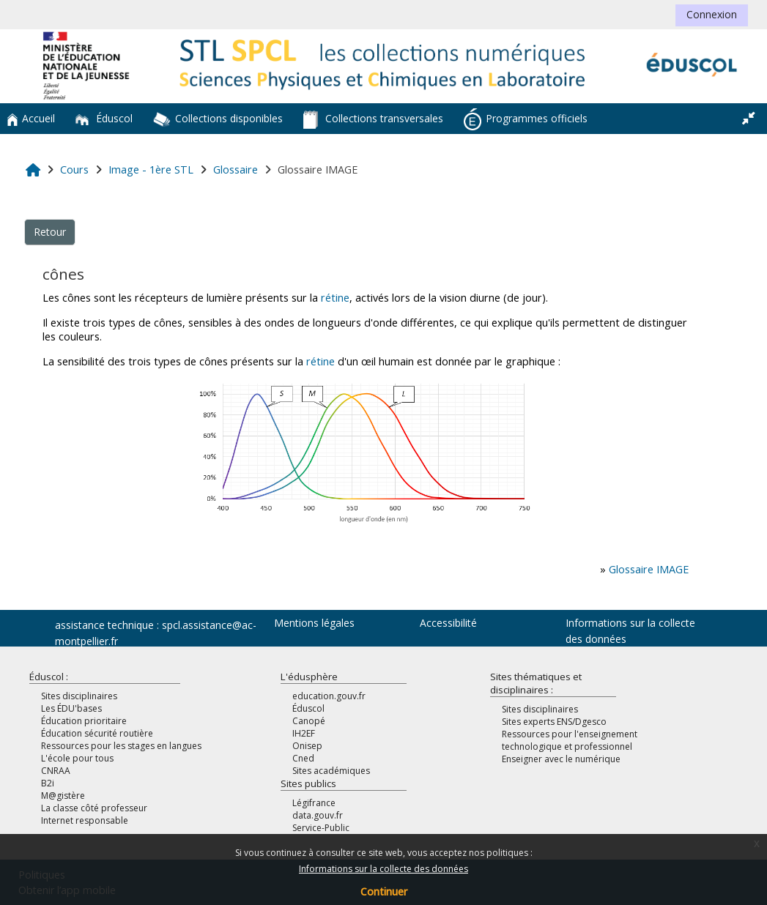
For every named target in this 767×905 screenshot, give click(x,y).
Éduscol (104, 118)
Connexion (711, 14)
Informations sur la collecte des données (383, 869)
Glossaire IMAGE (649, 569)
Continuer (383, 891)
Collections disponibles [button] (218, 119)
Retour (50, 232)
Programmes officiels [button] (526, 119)
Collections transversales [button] (373, 120)
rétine (335, 298)
